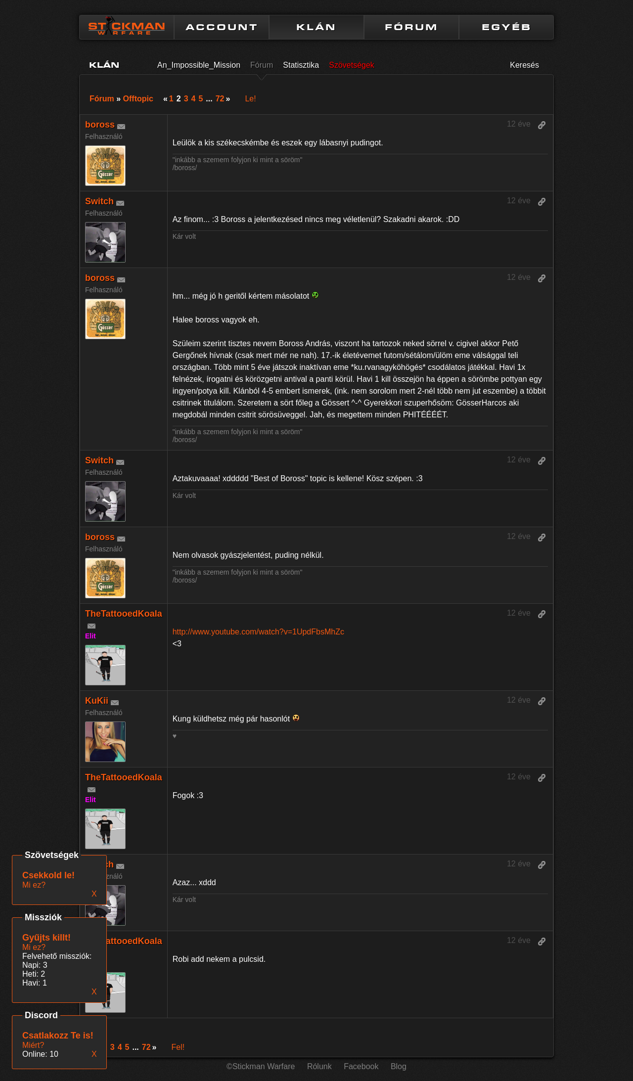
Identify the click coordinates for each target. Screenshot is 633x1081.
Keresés (524, 65)
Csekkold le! (48, 875)
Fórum (261, 65)
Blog (399, 1066)
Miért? (33, 1045)
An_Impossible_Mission (198, 65)
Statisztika (301, 65)
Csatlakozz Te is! (57, 1035)
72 (220, 98)
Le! (250, 98)
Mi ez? (33, 947)
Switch (99, 201)
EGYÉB (507, 27)
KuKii (96, 701)
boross (100, 125)
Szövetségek (351, 65)
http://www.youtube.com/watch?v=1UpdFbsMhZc (258, 632)
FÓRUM (411, 27)
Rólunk (319, 1066)
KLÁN (316, 27)
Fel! (177, 1047)
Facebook (361, 1066)
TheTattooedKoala (123, 614)
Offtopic (138, 98)
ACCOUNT (221, 27)
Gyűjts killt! (46, 938)
